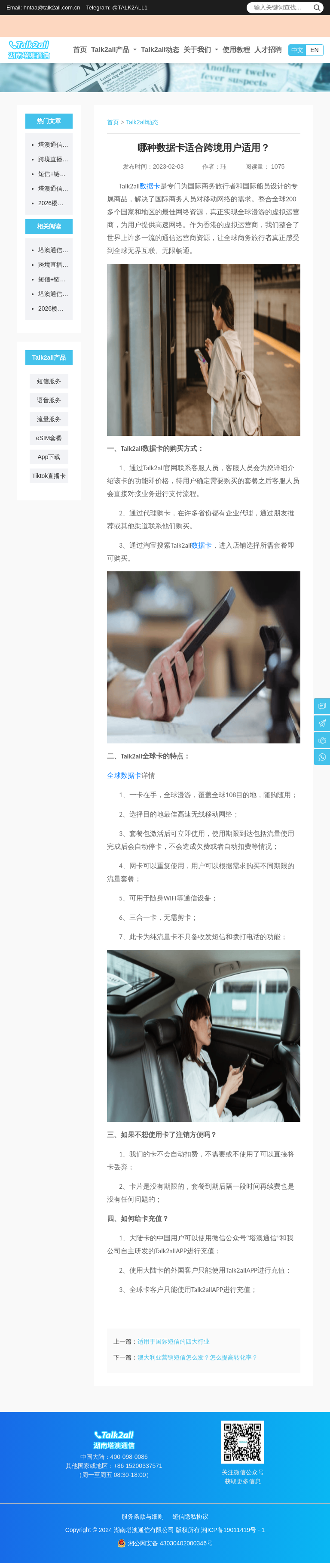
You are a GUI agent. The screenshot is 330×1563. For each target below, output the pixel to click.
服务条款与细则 (143, 1516)
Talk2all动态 (160, 49)
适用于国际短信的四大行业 (174, 1341)
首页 (80, 49)
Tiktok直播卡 (49, 475)
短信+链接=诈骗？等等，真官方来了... (53, 173)
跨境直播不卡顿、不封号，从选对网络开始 (53, 159)
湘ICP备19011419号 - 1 (233, 1529)
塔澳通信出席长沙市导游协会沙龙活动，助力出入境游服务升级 (53, 188)
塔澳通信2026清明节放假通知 (53, 144)
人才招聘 (268, 49)
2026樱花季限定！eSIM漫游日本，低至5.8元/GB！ (53, 203)
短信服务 (49, 381)
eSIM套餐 (49, 438)
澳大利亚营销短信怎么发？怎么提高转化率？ (198, 1357)
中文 (297, 49)
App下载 (49, 456)
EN (314, 49)
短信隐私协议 (190, 1516)
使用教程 (236, 49)
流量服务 (49, 419)
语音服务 (49, 400)
